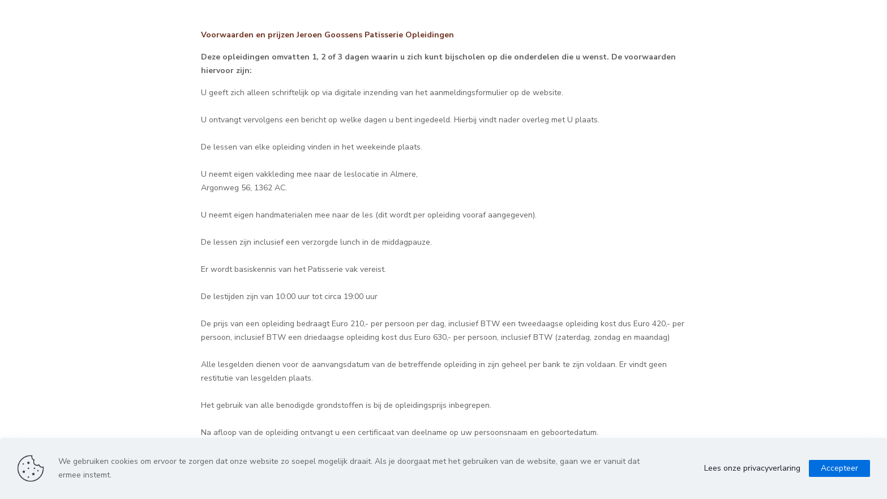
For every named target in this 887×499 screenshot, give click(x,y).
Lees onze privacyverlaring (752, 468)
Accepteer (839, 468)
